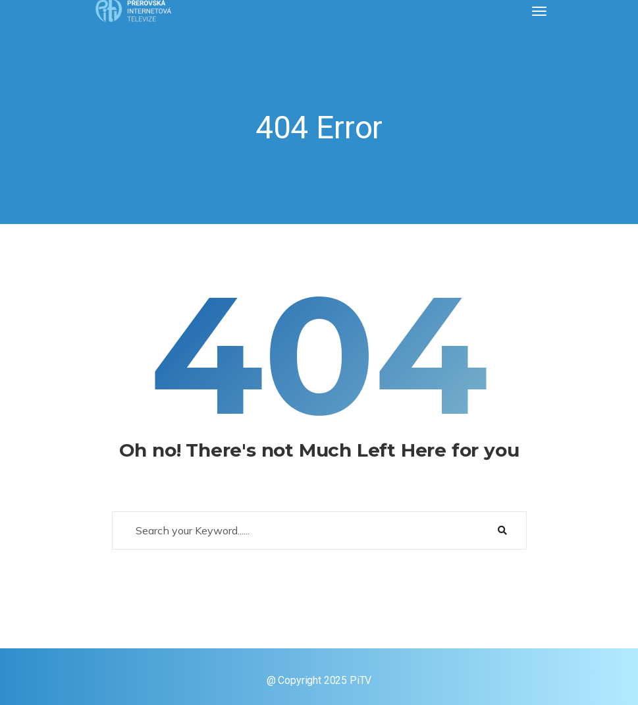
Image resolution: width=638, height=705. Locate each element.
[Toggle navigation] (539, 11)
